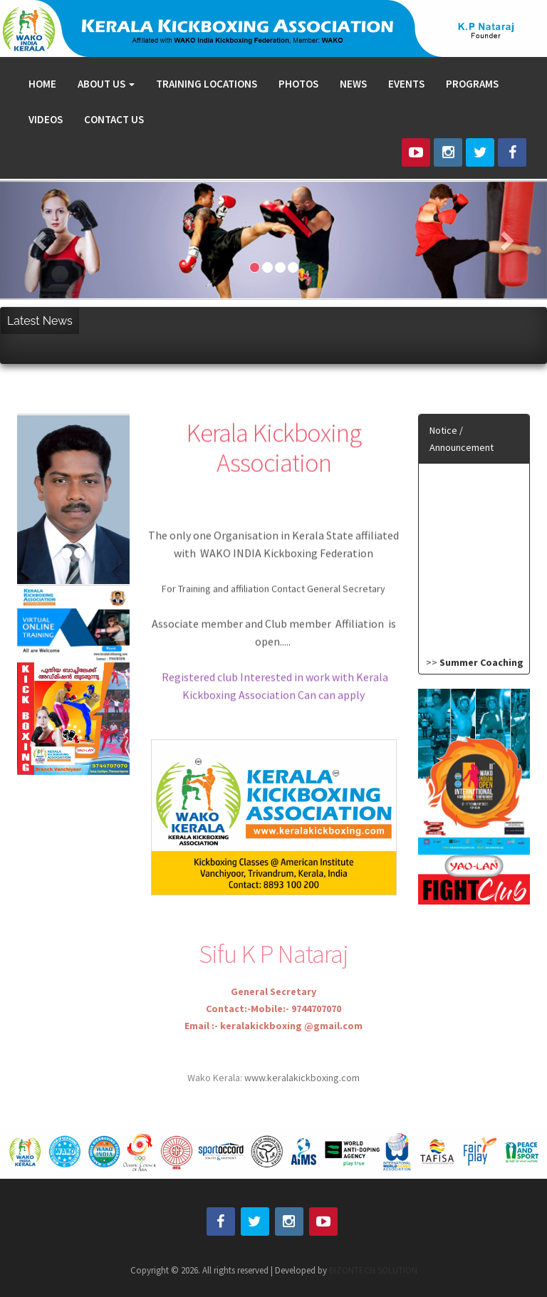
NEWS (353, 83)
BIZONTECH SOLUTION (373, 1270)
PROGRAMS (472, 83)
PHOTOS (298, 83)
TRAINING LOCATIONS (206, 83)
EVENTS (406, 83)
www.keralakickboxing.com (301, 1106)
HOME (42, 83)
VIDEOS (45, 119)
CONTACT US (114, 119)
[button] (41, 240)
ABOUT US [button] (106, 83)
